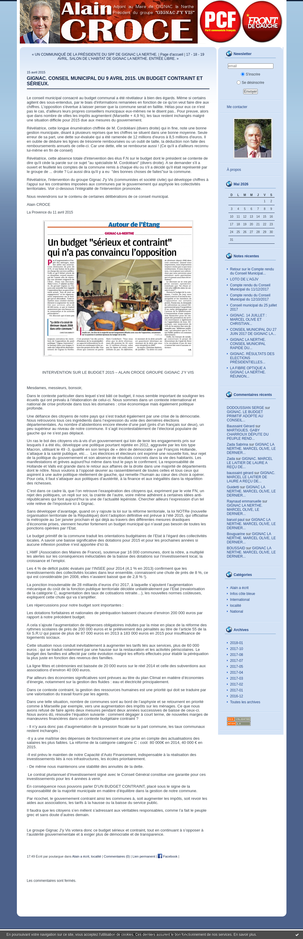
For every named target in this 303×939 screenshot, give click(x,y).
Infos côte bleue (242, 594)
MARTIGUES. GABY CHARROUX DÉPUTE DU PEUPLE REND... (248, 434)
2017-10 (236, 649)
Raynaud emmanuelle (244, 501)
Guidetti (233, 487)
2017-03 (236, 678)
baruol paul (235, 520)
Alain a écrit (239, 588)
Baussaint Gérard (240, 426)
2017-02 (236, 684)
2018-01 (236, 643)
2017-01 (236, 690)
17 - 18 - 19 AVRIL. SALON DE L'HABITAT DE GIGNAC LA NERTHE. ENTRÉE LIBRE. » (130, 56)
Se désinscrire (250, 83)
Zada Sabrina (237, 444)
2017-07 (236, 661)
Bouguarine (236, 534)
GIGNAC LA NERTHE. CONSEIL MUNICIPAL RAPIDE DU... (248, 344)
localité (235, 605)
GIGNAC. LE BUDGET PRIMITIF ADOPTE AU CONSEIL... (245, 416)
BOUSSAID (236, 548)
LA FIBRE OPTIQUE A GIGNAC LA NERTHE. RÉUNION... (248, 372)
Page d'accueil (171, 54)
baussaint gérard (240, 473)
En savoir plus (244, 934)
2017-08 (236, 655)
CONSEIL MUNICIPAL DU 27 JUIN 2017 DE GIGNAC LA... (253, 332)
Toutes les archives (245, 702)
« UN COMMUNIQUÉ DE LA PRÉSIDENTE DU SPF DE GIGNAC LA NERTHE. (94, 54)
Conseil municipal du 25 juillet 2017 (253, 307)
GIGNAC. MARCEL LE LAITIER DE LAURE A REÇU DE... (250, 463)
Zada (231, 459)
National (236, 611)
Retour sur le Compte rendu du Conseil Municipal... (252, 271)
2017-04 (236, 672)
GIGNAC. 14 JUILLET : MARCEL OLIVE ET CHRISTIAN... (248, 319)
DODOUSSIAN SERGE (245, 408)
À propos (234, 170)
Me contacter (237, 107)
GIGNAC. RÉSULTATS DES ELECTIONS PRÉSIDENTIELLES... (252, 358)
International (240, 600)
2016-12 (236, 696)
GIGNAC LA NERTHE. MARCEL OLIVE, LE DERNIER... (251, 448)
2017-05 (236, 666)
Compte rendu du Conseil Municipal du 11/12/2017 (250, 287)
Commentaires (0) (117, 856)
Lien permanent (144, 856)
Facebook (167, 856)
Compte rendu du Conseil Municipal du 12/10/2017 (250, 297)
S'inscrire (250, 74)
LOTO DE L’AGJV (244, 279)
